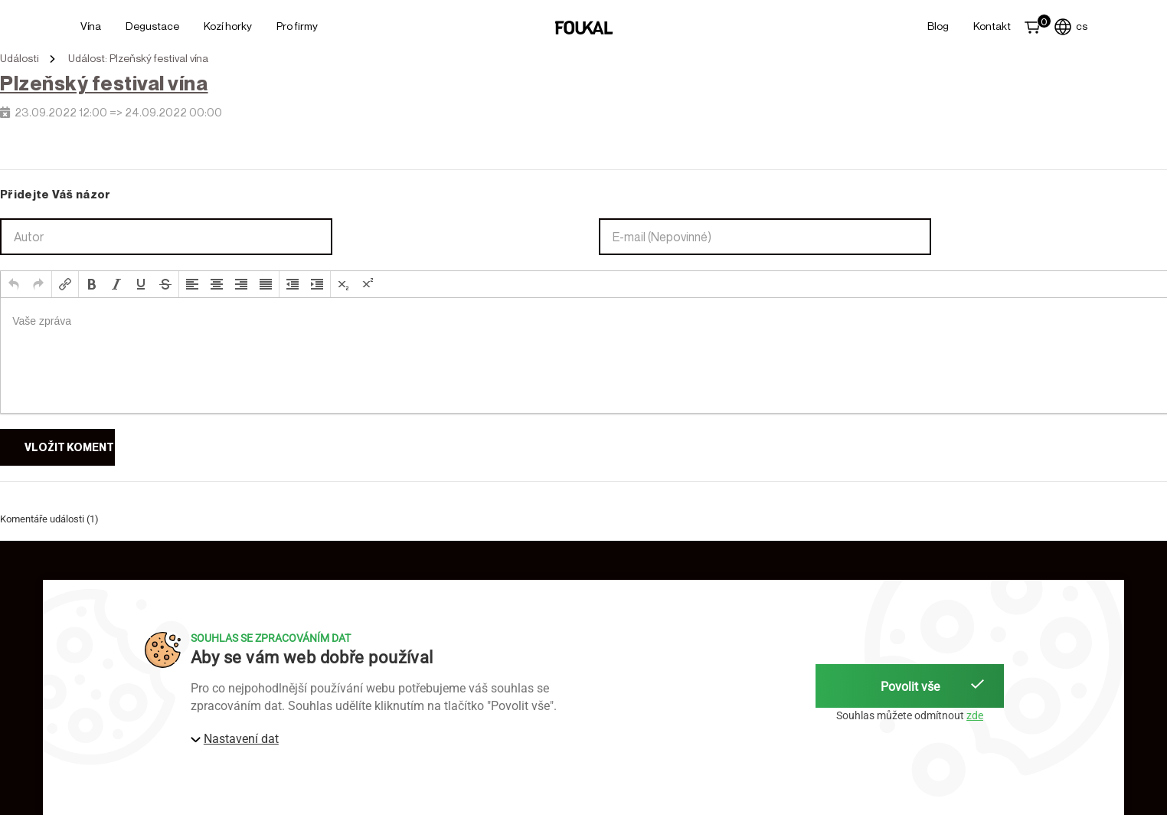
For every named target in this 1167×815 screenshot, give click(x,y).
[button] (13, 284)
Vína (90, 25)
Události (19, 58)
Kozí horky (228, 25)
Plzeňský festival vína (104, 83)
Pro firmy (297, 25)
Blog (938, 25)
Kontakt (992, 25)
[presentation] (14, 284)
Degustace (152, 25)
